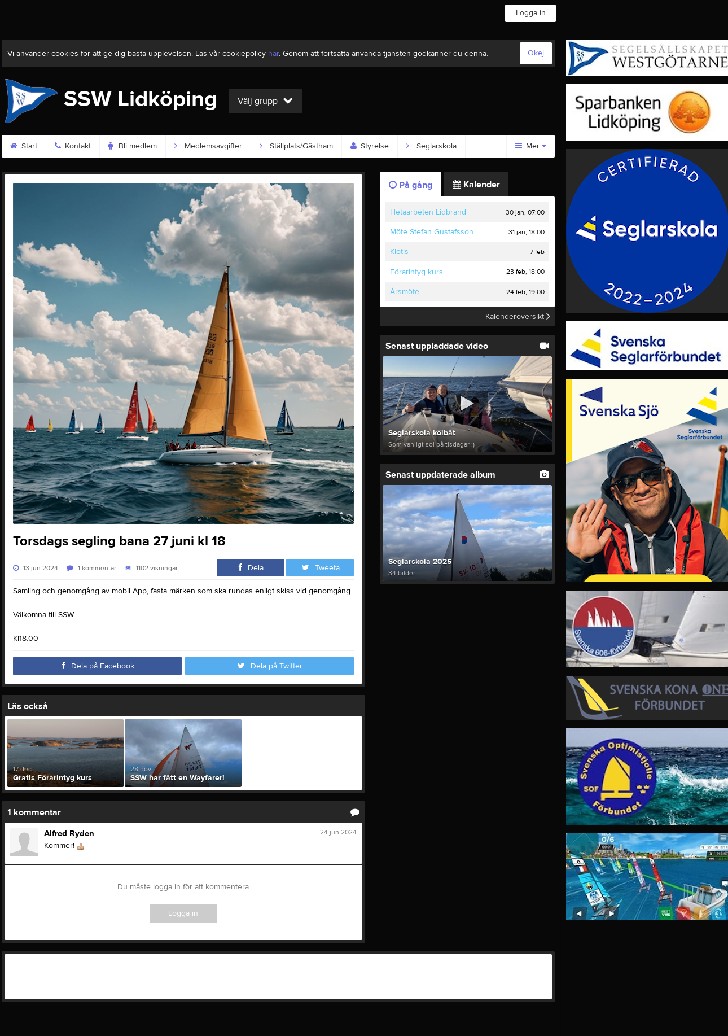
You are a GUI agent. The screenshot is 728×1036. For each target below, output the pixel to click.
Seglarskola (431, 146)
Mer (530, 146)
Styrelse (369, 146)
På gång (410, 185)
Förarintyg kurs (416, 272)
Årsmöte (404, 292)
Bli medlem (132, 146)
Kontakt (73, 146)
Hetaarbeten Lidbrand (428, 212)
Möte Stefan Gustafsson (431, 232)
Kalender (476, 184)
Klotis (399, 252)
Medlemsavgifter (208, 146)
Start (23, 146)
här (273, 54)
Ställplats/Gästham (296, 146)
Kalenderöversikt (517, 317)
